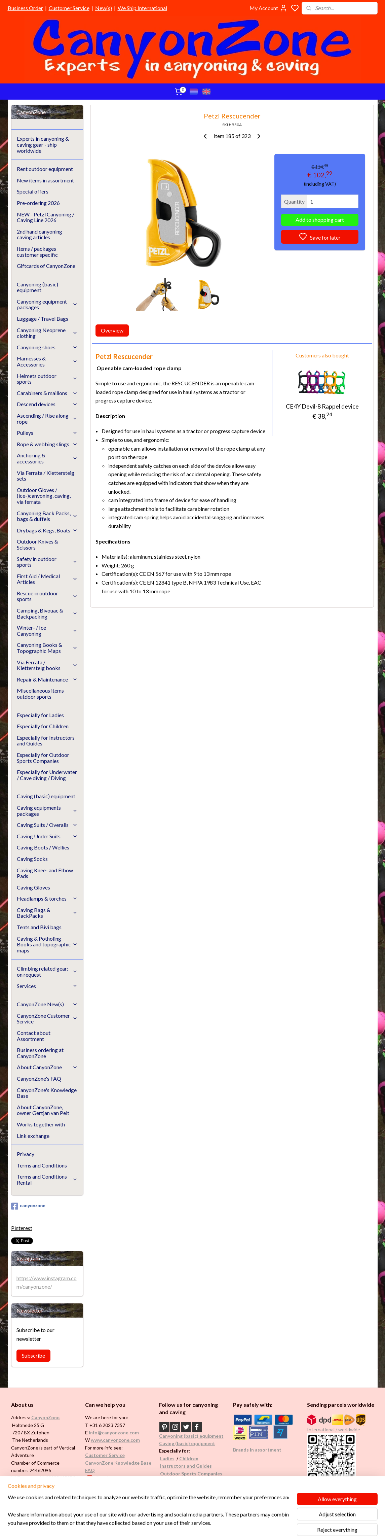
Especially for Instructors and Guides (46, 740)
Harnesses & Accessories (47, 361)
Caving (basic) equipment (46, 796)
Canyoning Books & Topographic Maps (47, 647)
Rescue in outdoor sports (47, 596)
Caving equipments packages (47, 810)
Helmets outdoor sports (47, 379)
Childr (186, 1458)
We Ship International (142, 8)
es (172, 1458)
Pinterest (21, 1228)
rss (225, 1524)
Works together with (41, 1124)
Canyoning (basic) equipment (37, 287)
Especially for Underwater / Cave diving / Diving (47, 775)
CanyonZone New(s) (47, 1004)
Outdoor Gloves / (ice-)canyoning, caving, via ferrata (44, 496)
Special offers (32, 191)
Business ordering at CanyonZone (40, 1053)
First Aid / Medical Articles (47, 579)
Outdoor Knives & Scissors (37, 544)
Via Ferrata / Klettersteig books (47, 665)
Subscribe (33, 1355)
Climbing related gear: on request (47, 971)
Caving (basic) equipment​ (187, 1443)
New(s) (103, 8)
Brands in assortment (257, 1450)
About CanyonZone (47, 1067)
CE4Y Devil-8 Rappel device (322, 406)
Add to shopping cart (320, 219)
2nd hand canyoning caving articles (39, 234)
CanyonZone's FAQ (39, 1078)
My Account (268, 8)
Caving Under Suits (47, 836)
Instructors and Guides (186, 1466)
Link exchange (33, 1135)
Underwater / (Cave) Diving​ (190, 1481)
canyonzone (28, 1206)
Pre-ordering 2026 (38, 203)
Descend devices (47, 404)
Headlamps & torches (47, 898)
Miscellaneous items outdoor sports (40, 693)
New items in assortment (45, 180)
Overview (112, 330)
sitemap (213, 1524)
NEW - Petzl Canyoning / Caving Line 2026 (45, 217)
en (195, 1458)
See (64, 1485)
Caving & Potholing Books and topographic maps (47, 944)
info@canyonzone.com (114, 1432)
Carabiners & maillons (47, 393)
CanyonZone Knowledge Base (118, 1463)
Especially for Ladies (40, 715)
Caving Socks (32, 859)
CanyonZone (45, 1417)
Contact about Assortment (33, 1035)
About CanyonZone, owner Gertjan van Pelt (43, 1110)
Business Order (25, 8)
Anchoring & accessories (47, 458)
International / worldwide (333, 1429)
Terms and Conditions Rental (47, 1179)
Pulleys (47, 432)
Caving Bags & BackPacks (47, 913)
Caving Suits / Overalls (47, 825)
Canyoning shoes (47, 347)
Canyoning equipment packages (47, 304)
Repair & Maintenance (47, 679)
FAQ (90, 1470)
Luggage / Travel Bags (42, 318)
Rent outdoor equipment (45, 169)
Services (47, 986)
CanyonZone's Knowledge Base (47, 1093)
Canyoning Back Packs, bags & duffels (47, 516)
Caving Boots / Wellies (43, 847)
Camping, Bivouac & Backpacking (47, 613)
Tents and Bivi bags (39, 927)
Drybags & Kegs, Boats (47, 530)
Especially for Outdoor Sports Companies (43, 758)
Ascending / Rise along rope (47, 418)
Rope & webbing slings (47, 444)
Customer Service (69, 8)
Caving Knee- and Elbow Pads (45, 873)
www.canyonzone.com (115, 1440)
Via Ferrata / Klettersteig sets (45, 475)
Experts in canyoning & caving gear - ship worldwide (43, 144)
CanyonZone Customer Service (47, 1018)
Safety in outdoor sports (47, 562)
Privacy (25, 1154)
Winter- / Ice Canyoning (47, 630)
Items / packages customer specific (37, 251)
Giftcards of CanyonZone (46, 266)
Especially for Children (43, 726)
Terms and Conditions (42, 1165)
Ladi (164, 1458)
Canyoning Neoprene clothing (47, 333)
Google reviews (111, 1477)
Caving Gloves (33, 887)
